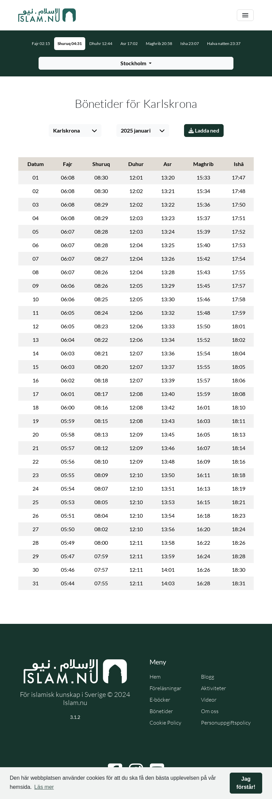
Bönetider (161, 711)
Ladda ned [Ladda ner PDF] (203, 130)
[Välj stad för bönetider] (136, 63)
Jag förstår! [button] (245, 783)
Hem (155, 676)
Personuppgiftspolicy (226, 722)
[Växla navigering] (245, 15)
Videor (209, 699)
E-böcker (160, 699)
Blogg (207, 676)
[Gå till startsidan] (47, 15)
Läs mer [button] (44, 787)
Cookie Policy (165, 722)
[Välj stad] (75, 130)
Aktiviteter (213, 688)
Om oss (210, 711)
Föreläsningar (165, 688)
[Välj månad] (142, 130)
